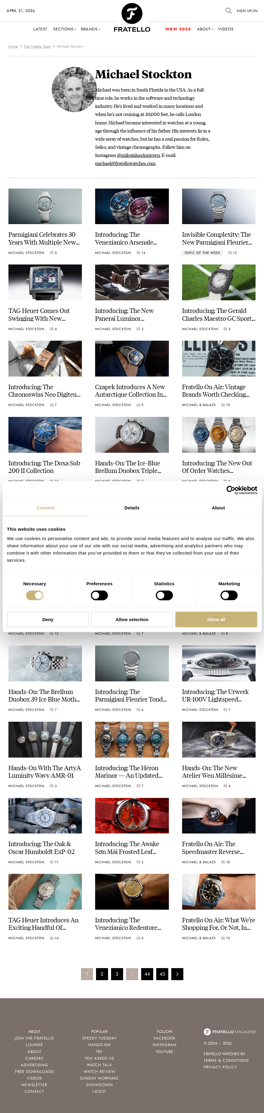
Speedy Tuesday (99, 1038)
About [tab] (218, 507)
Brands (89, 29)
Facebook (164, 1038)
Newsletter (34, 1085)
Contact (34, 1091)
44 (147, 974)
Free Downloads (34, 1071)
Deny (48, 619)
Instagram (165, 1045)
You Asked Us (99, 1058)
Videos (226, 29)
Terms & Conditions (226, 1060)
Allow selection (132, 619)
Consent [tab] (45, 507)
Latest (40, 29)
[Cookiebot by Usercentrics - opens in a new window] (230, 490)
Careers (34, 1058)
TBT (99, 1052)
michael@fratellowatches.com (125, 163)
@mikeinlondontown (138, 155)
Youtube (164, 1052)
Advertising (34, 1065)
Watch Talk (99, 1065)
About (204, 29)
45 (162, 974)
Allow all (216, 619)
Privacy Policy (220, 1067)
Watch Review (99, 1071)
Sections (63, 29)
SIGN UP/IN (247, 11)
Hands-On (99, 1045)
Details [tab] (132, 507)
